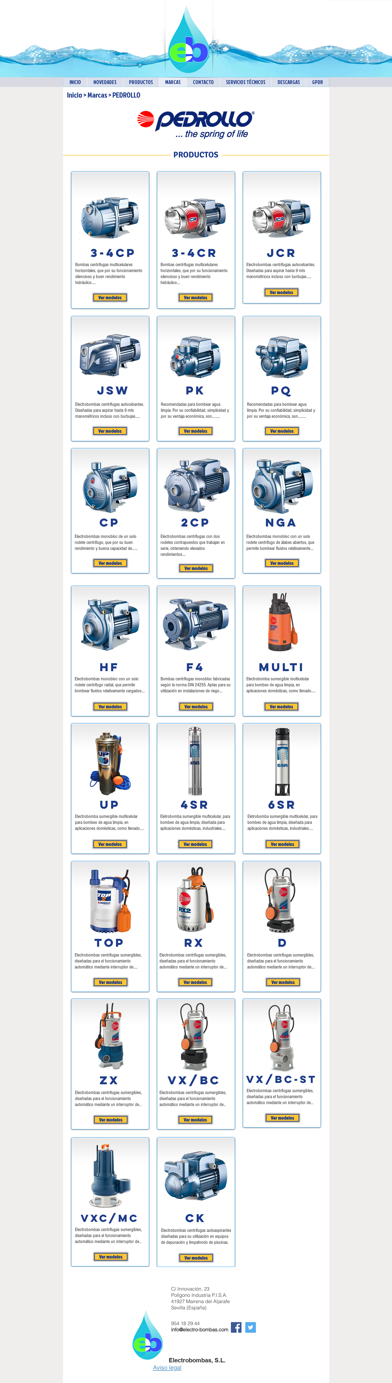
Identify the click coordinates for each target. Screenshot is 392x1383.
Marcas (97, 94)
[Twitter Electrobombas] (250, 1327)
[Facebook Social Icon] (236, 1327)
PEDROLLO (126, 94)
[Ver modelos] (110, 297)
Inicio (74, 94)
